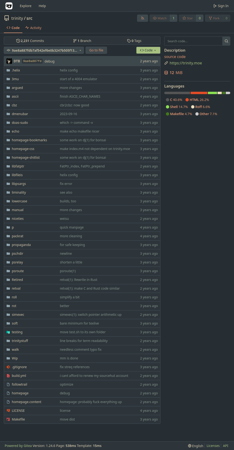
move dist (67, 419)
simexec (18, 314)
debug (49, 61)
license (65, 410)
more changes (71, 87)
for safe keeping (72, 244)
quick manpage (72, 227)
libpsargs (19, 183)
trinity (17, 18)
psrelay (17, 262)
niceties (18, 218)
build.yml (19, 375)
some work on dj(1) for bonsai (83, 140)
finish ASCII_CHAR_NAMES (80, 96)
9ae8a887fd (32, 61)
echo (15, 131)
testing (17, 332)
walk (15, 349)
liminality (19, 192)
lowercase (19, 201)
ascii (15, 96)
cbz (14, 105)
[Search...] (226, 41)
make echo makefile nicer (79, 131)
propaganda (21, 244)
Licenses (213, 445)
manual (18, 210)
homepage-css (23, 148)
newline (66, 253)
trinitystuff (20, 340)
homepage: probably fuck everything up (91, 402)
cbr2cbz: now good (74, 105)
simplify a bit (70, 297)
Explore (25, 6)
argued (17, 87)
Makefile (18, 419)
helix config (69, 70)
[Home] (9, 6)
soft (15, 323)
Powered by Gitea (18, 445)
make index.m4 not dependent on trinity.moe (95, 148)
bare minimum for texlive (79, 323)
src (29, 18)
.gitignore (19, 367)
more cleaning (71, 236)
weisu (64, 218)
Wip (15, 358)
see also (66, 192)
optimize (66, 384)
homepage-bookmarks (29, 140)
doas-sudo (20, 122)
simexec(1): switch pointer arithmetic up (91, 314)
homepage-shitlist (26, 157)
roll (14, 297)
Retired (17, 279)
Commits (30, 40)
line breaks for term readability (84, 340)
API (225, 445)
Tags (134, 40)
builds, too (68, 201)
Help (42, 6)
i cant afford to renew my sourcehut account (94, 375)
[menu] (195, 446)
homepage (20, 393)
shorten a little (71, 262)
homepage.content (26, 402)
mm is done (69, 358)
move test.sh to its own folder (83, 332)
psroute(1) (68, 271)
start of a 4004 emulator (78, 79)
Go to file (96, 50)
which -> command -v (76, 122)
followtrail (19, 384)
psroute (18, 271)
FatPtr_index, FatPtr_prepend (82, 166)
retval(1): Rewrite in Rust (78, 279)
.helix (16, 70)
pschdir (17, 253)
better (64, 306)
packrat (17, 236)
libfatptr (18, 166)
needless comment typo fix (81, 349)
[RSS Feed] (142, 18)
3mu (15, 79)
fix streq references (75, 367)
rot (14, 306)
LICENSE (18, 410)
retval (16, 288)
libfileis (17, 175)
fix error (66, 183)
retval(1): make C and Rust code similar (90, 288)
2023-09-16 (68, 114)
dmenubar (20, 114)
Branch (82, 40)
